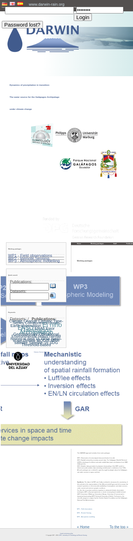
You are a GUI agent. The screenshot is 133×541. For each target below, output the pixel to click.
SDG (54, 342)
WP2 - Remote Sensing (84, 513)
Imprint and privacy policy (66, 533)
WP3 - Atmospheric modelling (86, 517)
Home (79, 243)
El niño (52, 324)
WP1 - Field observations (84, 509)
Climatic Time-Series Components (38, 322)
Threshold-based (36, 345)
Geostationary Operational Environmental (35, 335)
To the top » (119, 527)
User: (3, 7)
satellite (21, 342)
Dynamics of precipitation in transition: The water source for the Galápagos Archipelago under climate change (34, 97)
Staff (115, 243)
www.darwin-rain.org (46, 4)
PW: (75, 7)
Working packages (97, 243)
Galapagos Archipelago (36, 331)
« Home (83, 527)
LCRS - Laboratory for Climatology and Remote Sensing (73, 535)
